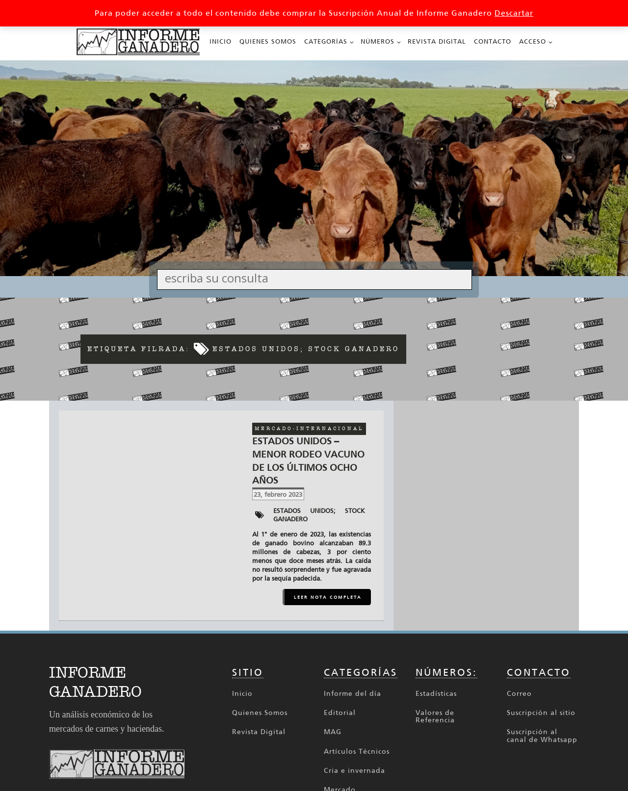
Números (377, 41)
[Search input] (317, 278)
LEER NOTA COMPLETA (328, 597)
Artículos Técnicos (357, 751)
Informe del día (352, 693)
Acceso (532, 41)
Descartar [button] (514, 13)
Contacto (492, 41)
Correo (519, 693)
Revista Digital (437, 41)
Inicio (220, 41)
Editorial (340, 712)
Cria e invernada (354, 770)
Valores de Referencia (435, 716)
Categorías (325, 41)
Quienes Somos (267, 41)
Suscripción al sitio (541, 712)
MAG (332, 732)
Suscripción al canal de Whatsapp (542, 735)
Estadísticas (436, 693)
